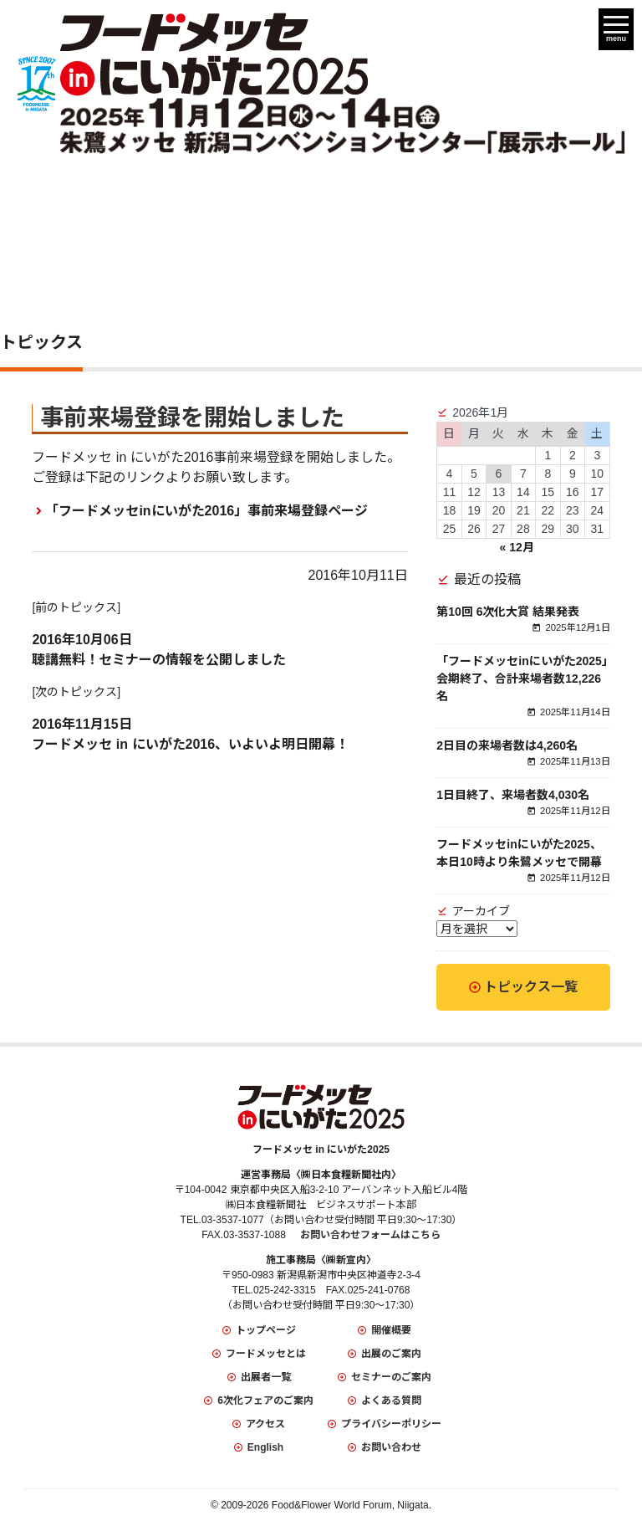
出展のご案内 (391, 1354)
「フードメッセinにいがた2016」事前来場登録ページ (206, 511)
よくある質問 (391, 1400)
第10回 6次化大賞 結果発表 (507, 611)
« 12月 (517, 547)
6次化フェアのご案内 (265, 1400)
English (265, 1447)
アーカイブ (481, 911)
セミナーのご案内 (391, 1377)
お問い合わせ (391, 1447)
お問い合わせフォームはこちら (370, 1235)
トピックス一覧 (531, 987)
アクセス (265, 1424)
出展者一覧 (266, 1377)
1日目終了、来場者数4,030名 (512, 794)
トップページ (266, 1330)
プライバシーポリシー (391, 1424)
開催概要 (391, 1330)
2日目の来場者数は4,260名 (507, 745)
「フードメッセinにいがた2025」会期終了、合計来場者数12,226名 (522, 678)
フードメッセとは (266, 1354)
